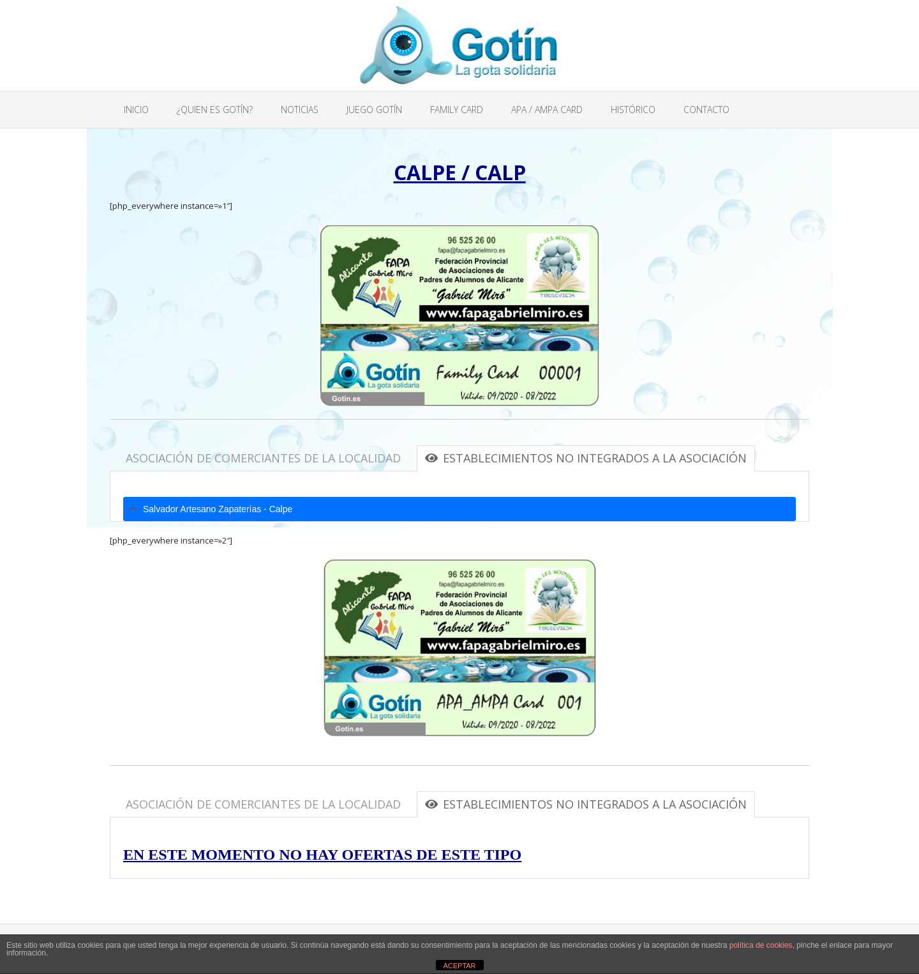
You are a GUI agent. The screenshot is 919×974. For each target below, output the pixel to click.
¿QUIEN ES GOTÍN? (215, 109)
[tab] (459, 509)
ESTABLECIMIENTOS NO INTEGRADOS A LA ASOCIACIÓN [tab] (586, 458)
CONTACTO (706, 109)
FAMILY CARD (456, 109)
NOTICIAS (299, 109)
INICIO (136, 109)
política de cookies (761, 945)
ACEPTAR (459, 966)
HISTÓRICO (633, 109)
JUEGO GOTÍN (374, 109)
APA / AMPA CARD (547, 109)
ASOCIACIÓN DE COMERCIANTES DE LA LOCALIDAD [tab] (263, 458)
